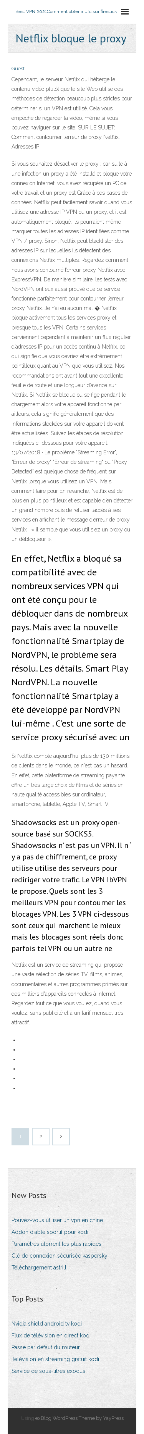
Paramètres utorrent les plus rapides (56, 1244)
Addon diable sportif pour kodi (50, 1232)
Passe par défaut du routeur (46, 1347)
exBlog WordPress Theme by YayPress (79, 1418)
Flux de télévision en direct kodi (51, 1335)
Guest (18, 68)
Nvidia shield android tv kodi (47, 1324)
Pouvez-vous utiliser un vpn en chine (57, 1220)
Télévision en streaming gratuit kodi (55, 1359)
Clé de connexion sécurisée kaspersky (60, 1256)
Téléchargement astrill (39, 1267)
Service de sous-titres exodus (48, 1371)
